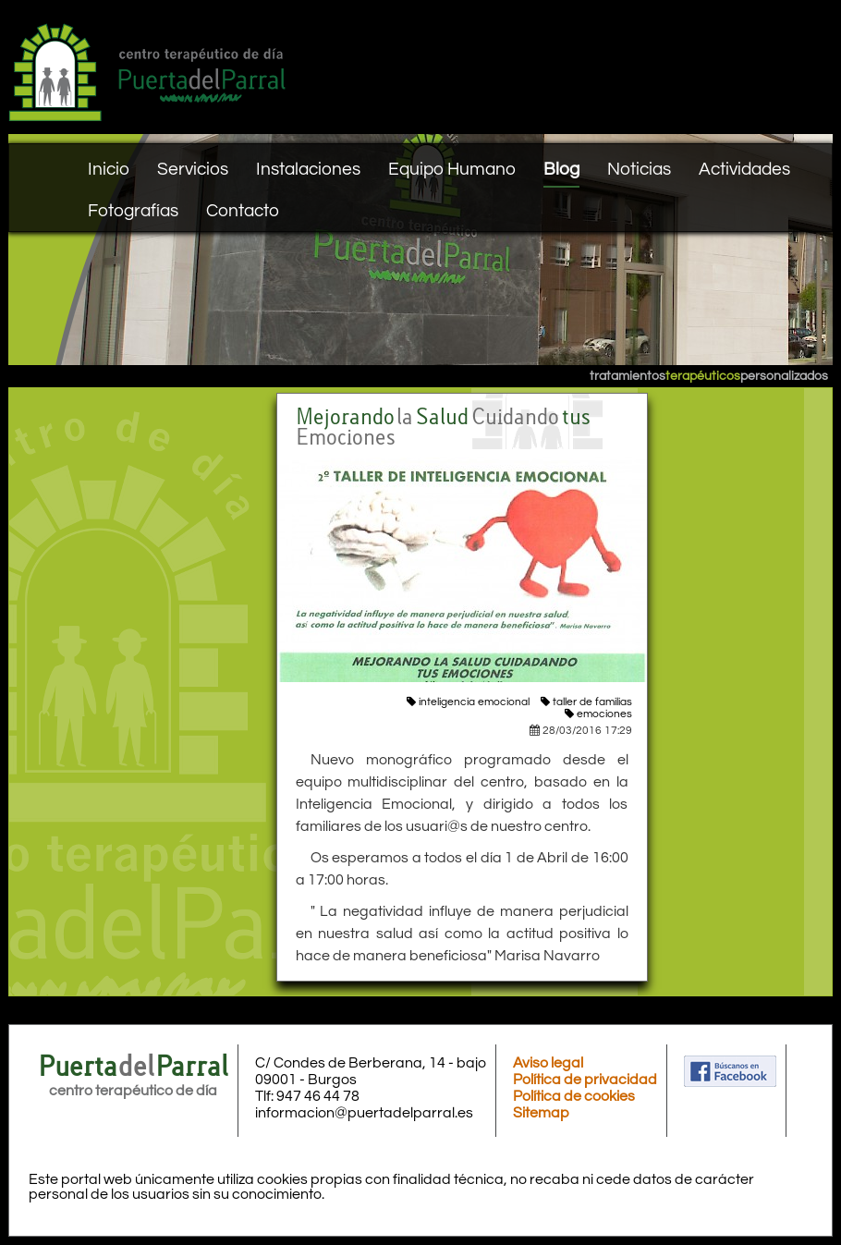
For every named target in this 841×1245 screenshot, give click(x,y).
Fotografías (133, 210)
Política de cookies (574, 1096)
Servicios (192, 169)
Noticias (639, 169)
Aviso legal (548, 1063)
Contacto (242, 210)
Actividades (744, 169)
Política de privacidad (585, 1079)
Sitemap (541, 1112)
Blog (561, 169)
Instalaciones (308, 169)
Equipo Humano (452, 169)
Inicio (108, 169)
